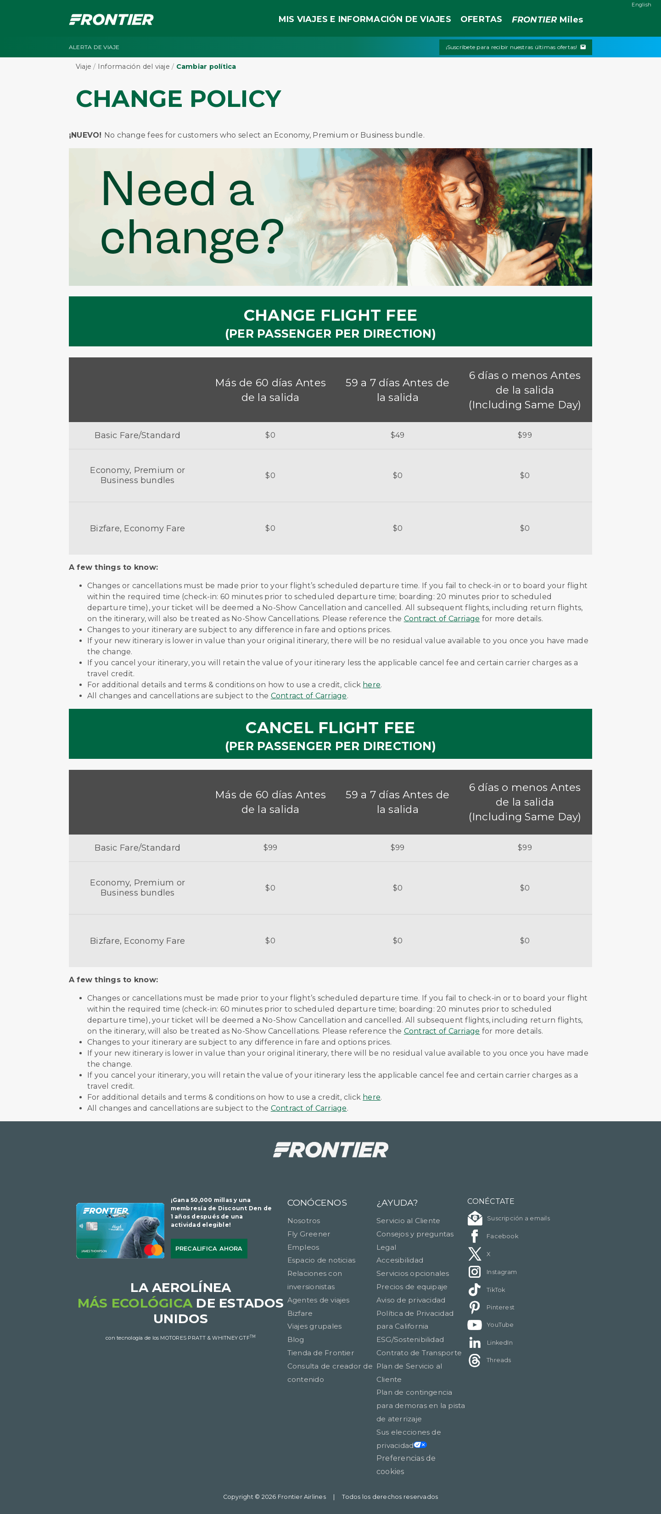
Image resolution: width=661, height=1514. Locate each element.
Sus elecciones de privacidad (408, 1439)
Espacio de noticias (321, 1260)
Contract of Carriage (442, 618)
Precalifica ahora (209, 1248)
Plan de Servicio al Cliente (409, 1373)
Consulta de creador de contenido (330, 1373)
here (372, 684)
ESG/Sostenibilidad (410, 1339)
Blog (295, 1339)
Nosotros (303, 1220)
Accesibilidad (399, 1260)
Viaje (83, 66)
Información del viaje (134, 66)
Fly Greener (309, 1234)
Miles (547, 20)
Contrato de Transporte (419, 1352)
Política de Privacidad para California (415, 1320)
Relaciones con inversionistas (314, 1280)
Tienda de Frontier (320, 1352)
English (641, 4)
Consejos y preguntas (415, 1234)
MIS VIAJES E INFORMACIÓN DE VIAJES (365, 19)
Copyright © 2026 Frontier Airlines (274, 1496)
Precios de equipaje (412, 1286)
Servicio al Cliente (408, 1220)
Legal (386, 1247)
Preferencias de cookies (406, 1465)
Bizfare (300, 1313)
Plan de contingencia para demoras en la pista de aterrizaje (420, 1405)
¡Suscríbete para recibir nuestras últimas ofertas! (516, 47)
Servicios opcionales (412, 1273)
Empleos (303, 1247)
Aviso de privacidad (411, 1300)
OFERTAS (481, 19)
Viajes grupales (314, 1326)
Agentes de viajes (318, 1300)
